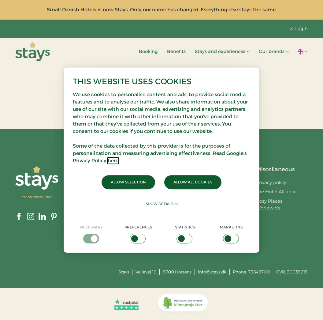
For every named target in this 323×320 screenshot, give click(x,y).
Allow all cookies (192, 182)
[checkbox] (91, 233)
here (113, 161)
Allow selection (128, 182)
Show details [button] (162, 203)
